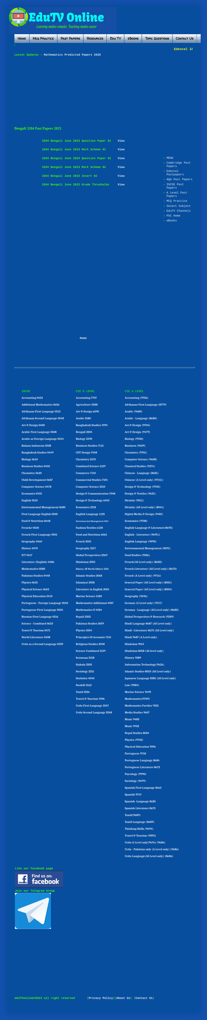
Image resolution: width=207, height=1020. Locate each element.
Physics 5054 (84, 630)
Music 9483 (132, 719)
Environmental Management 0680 (44, 507)
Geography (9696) (136, 596)
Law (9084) (132, 685)
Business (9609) (135, 445)
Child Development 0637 (37, 480)
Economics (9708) (136, 521)
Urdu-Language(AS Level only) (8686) (149, 856)
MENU (169, 158)
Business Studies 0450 (36, 466)
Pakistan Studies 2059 (90, 623)
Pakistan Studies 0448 (36, 575)
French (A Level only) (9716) (143, 575)
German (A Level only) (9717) (143, 603)
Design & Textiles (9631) (140, 493)
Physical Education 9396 (140, 746)
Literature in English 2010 (92, 589)
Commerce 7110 (86, 473)
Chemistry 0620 (32, 473)
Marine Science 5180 (89, 596)
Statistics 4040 (85, 678)
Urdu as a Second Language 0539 (42, 644)
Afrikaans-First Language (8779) (145, 404)
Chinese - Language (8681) (142, 473)
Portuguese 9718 (135, 753)
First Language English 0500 (40, 514)
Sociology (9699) (135, 781)
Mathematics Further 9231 (142, 705)
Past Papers (70, 38)
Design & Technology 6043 (92, 500)
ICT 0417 (27, 555)
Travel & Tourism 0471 (36, 630)
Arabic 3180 (83, 418)
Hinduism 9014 (134, 644)
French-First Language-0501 (39, 534)
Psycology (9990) (135, 774)
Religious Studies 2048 (90, 644)
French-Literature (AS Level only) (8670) (151, 568)
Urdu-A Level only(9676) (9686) (145, 842)
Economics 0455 (32, 493)
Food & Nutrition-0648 (36, 521)
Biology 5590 (84, 439)
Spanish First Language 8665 (143, 787)
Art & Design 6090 (87, 411)
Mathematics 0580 (33, 568)
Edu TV (115, 38)
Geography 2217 (86, 548)
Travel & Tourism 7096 (90, 698)
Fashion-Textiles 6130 (89, 527)
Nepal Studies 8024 (137, 733)
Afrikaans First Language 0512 (41, 411)
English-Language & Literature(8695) (149, 527)
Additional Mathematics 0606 (40, 404)
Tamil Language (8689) (139, 822)
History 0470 (30, 548)
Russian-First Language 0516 (40, 616)
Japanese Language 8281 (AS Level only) (150, 678)
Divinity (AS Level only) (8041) (144, 507)
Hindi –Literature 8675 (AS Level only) (149, 630)
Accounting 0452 (32, 397)
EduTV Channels (178, 211)
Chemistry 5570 (86, 459)
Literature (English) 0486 (38, 562)
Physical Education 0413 (37, 596)
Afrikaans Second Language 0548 (43, 418)
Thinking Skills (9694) (139, 828)
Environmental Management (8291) (148, 548)
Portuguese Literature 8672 (142, 767)
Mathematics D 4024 (89, 610)
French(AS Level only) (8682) (143, 562)
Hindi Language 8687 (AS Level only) (148, 623)
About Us (123, 998)
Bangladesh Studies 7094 (92, 425)
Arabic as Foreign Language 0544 (43, 439)
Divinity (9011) (134, 500)
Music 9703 (132, 726)
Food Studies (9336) (137, 555)
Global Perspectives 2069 (91, 555)
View (121, 141)
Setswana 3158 (85, 657)
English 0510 (30, 500)
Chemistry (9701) (136, 452)
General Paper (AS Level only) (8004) (148, 589)
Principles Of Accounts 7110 (93, 637)
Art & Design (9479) (137, 432)
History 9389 (133, 657)
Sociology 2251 (85, 671)
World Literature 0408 (36, 637)
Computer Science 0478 (36, 486)
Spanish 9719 (133, 794)
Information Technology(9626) (144, 664)
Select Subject (178, 206)
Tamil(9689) (133, 815)
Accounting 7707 (86, 397)
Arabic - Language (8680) (141, 418)
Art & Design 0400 (33, 425)
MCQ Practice (176, 201)
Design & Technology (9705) (142, 486)
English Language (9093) (140, 541)
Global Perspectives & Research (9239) (149, 616)
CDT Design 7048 (86, 452)
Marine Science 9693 (138, 692)
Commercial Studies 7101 (92, 480)
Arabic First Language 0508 (39, 432)
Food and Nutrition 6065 (91, 534)
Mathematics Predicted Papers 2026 (71, 55)
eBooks (133, 38)
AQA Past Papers (179, 179)
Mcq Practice (43, 38)
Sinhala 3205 (84, 664)
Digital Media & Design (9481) (144, 514)
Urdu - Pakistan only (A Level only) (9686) (152, 849)
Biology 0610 (30, 459)
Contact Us (184, 38)
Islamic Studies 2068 (89, 575)
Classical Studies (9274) (140, 466)
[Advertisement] (66, 91)
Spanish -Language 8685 (140, 801)
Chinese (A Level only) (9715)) (144, 480)
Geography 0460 (32, 541)
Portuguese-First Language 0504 (42, 610)
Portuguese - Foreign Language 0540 (45, 603)
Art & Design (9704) (137, 425)
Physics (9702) (134, 740)
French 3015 (83, 541)
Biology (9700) (134, 439)
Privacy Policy (101, 998)
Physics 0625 (30, 582)
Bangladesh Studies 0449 (38, 452)
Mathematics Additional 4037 (94, 603)
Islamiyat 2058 (85, 582)
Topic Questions (157, 38)
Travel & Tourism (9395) (140, 835)
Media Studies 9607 (137, 712)
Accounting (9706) (136, 397)
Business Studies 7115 (90, 445)
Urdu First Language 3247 (92, 705)
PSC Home (173, 215)
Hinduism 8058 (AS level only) (144, 651)
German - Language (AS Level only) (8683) (152, 610)
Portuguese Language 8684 (142, 760)
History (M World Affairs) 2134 (92, 569)
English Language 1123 (90, 514)
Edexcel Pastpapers (175, 173)
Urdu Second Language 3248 (94, 712)
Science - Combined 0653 (37, 623)
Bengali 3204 (84, 432)
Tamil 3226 (83, 692)
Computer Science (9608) (141, 459)
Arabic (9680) (133, 411)
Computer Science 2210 (90, 486)
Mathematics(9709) (137, 698)
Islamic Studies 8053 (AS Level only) (148, 671)
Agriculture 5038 (87, 404)
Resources (95, 38)
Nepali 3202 (83, 616)
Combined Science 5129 (90, 466)
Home (22, 38)
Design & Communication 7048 (95, 493)
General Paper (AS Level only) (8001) (148, 582)
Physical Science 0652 (35, 589)
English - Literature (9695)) (142, 534)
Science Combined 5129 (90, 651)
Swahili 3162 (84, 685)
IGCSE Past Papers (175, 186)
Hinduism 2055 (85, 562)
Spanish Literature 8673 (140, 808)
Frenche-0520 (30, 527)
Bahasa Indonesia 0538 (36, 445)
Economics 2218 (86, 507)
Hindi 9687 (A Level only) (141, 637)
